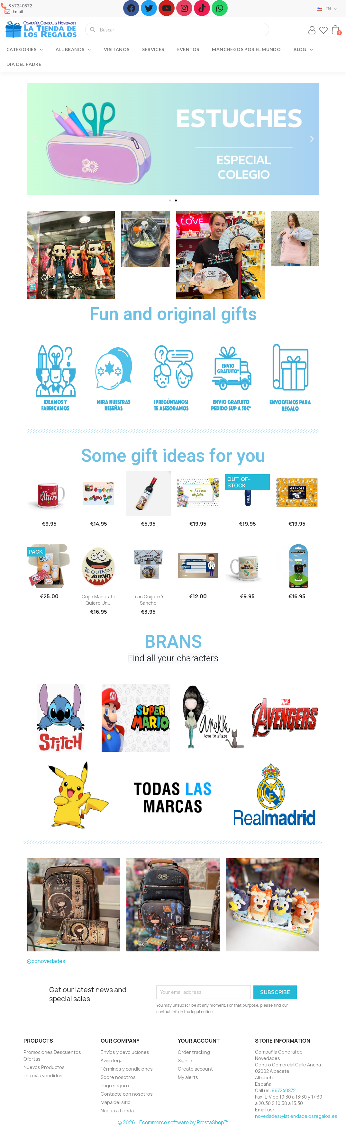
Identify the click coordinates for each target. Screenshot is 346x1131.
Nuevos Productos (44, 1067)
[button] (170, 200)
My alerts (188, 1077)
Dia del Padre (23, 64)
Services (153, 49)
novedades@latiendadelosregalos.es (296, 1116)
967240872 (284, 1090)
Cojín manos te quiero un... (98, 599)
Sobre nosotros (118, 1077)
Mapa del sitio (116, 1102)
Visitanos (117, 49)
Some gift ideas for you (173, 455)
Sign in (185, 1060)
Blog (303, 49)
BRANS (173, 641)
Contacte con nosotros (127, 1094)
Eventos (188, 49)
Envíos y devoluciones (125, 1052)
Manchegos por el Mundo (246, 49)
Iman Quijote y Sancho (148, 599)
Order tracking (194, 1052)
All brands (73, 49)
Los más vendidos (42, 1076)
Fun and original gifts (173, 314)
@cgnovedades (46, 961)
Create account (195, 1069)
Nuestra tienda (117, 1111)
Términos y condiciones (127, 1069)
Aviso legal (112, 1060)
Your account (199, 1040)
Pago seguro (115, 1085)
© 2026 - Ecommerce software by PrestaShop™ (173, 1122)
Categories (24, 49)
